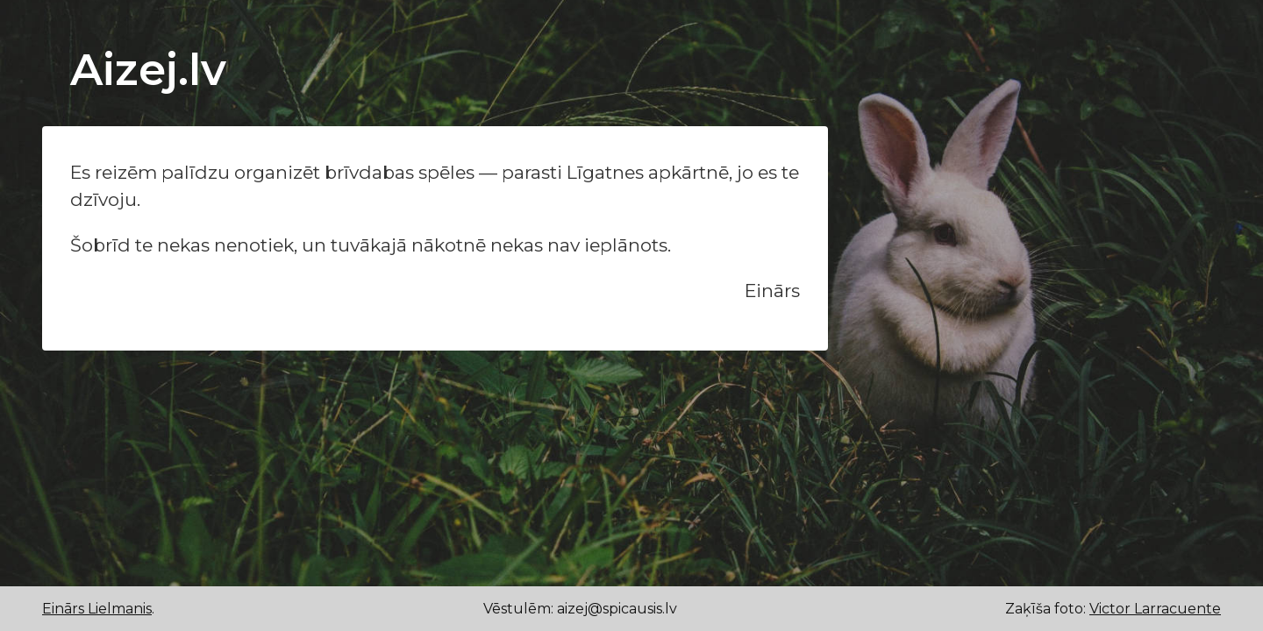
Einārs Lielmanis (97, 608)
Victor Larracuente (1155, 608)
